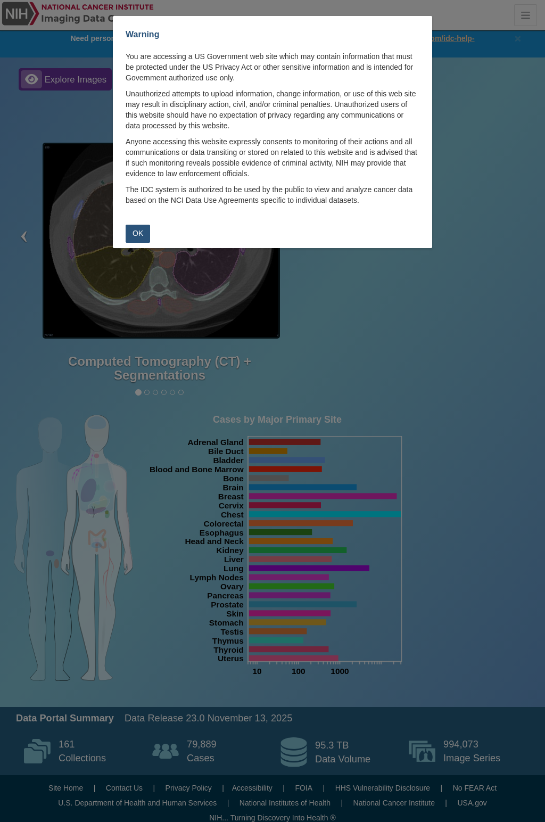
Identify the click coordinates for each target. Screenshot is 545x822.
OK (138, 233)
